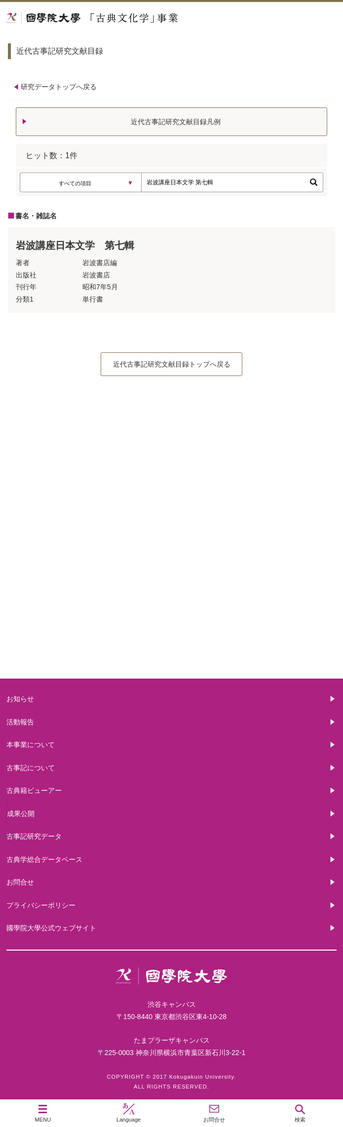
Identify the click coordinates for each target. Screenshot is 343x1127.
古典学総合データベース (44, 859)
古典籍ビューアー (171, 641)
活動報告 (20, 722)
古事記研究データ (34, 836)
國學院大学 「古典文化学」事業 (129, 18)
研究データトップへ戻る (59, 87)
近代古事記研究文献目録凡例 (176, 122)
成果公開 (21, 814)
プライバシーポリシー (41, 905)
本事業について (171, 483)
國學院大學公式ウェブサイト (51, 928)
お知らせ (20, 699)
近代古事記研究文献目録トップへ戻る (171, 364)
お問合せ (20, 882)
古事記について (171, 562)
